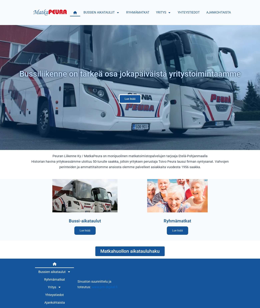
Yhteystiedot (189, 12)
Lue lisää (85, 230)
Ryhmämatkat (137, 12)
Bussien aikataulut (102, 12)
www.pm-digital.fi (105, 287)
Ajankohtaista (218, 12)
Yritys (163, 12)
